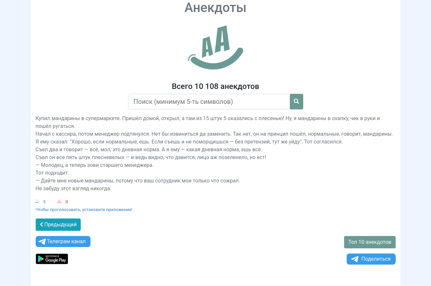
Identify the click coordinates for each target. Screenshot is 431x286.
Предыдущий (58, 224)
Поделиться (370, 259)
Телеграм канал (61, 241)
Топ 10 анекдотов (369, 242)
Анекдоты (216, 7)
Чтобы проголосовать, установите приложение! (84, 209)
